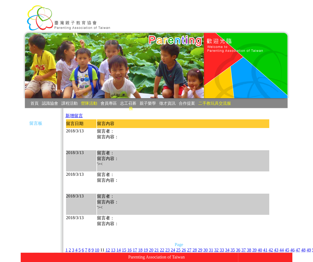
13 (113, 250)
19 (145, 250)
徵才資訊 (167, 103)
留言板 (35, 123)
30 (205, 250)
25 (178, 250)
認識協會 (50, 103)
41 (265, 250)
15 (124, 250)
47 (298, 250)
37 (243, 250)
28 (194, 250)
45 (287, 250)
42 (270, 250)
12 (107, 250)
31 (211, 250)
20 (151, 250)
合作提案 (187, 103)
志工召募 (128, 103)
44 (281, 250)
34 (227, 250)
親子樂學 (148, 103)
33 (222, 250)
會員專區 (109, 103)
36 (238, 250)
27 (189, 250)
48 (303, 250)
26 (183, 250)
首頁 (34, 103)
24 (173, 250)
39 (254, 250)
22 (162, 250)
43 (276, 250)
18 (140, 250)
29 (200, 250)
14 (118, 250)
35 (232, 250)
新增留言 (74, 115)
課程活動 (69, 103)
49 (308, 250)
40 (260, 250)
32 (216, 250)
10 (97, 250)
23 (167, 250)
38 (249, 250)
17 (135, 250)
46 (292, 250)
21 (156, 250)
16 (129, 250)
